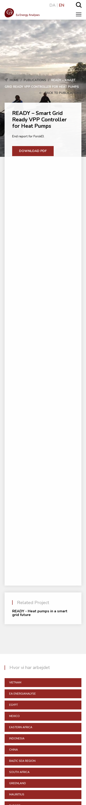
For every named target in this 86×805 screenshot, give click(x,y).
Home (14, 80)
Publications (35, 80)
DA (52, 5)
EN (61, 5)
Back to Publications (60, 93)
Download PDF (33, 151)
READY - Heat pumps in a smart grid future (39, 613)
